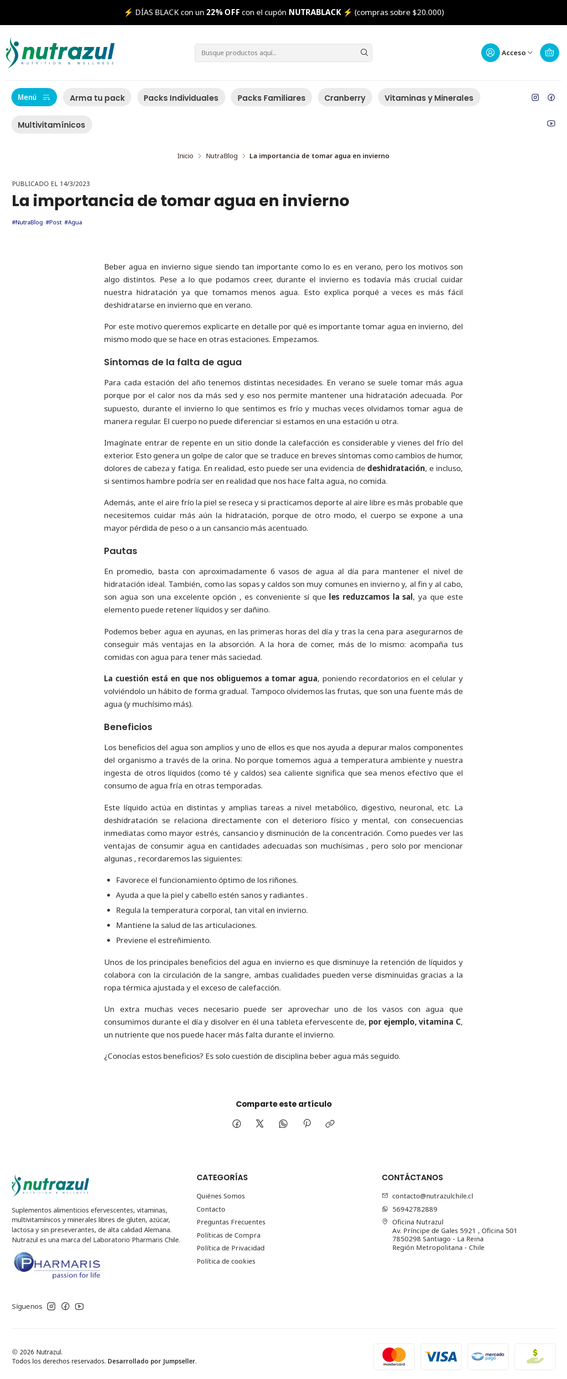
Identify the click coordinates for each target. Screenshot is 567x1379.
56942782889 (409, 1203)
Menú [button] (34, 97)
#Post (54, 217)
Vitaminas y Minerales (429, 98)
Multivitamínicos (51, 124)
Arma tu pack (97, 98)
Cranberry (344, 98)
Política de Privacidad (231, 1242)
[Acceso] (507, 53)
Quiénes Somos (221, 1190)
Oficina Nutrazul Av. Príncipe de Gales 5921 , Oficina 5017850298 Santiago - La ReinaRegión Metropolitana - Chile (450, 1229)
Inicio (185, 150)
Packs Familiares (272, 98)
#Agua (73, 217)
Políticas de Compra (228, 1229)
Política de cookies (226, 1255)
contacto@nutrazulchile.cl (427, 1190)
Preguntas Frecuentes (231, 1216)
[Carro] (550, 53)
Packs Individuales (181, 98)
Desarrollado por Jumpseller (151, 1355)
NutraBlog (222, 150)
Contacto (211, 1203)
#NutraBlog (27, 217)
